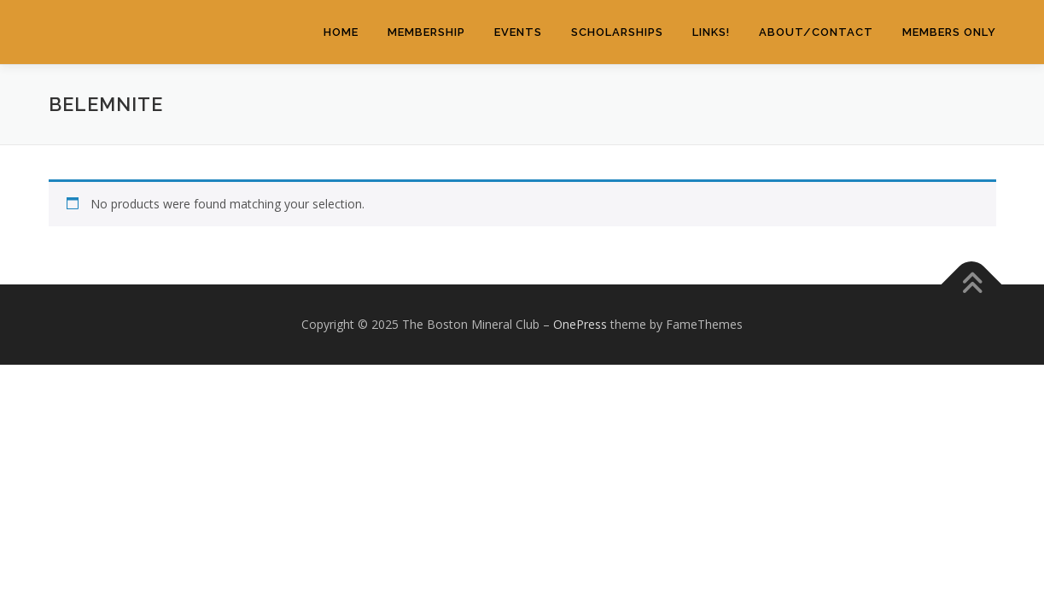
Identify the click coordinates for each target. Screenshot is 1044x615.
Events (518, 32)
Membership (426, 32)
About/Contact (816, 32)
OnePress (580, 324)
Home (341, 32)
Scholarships (617, 32)
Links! (711, 32)
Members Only (949, 32)
